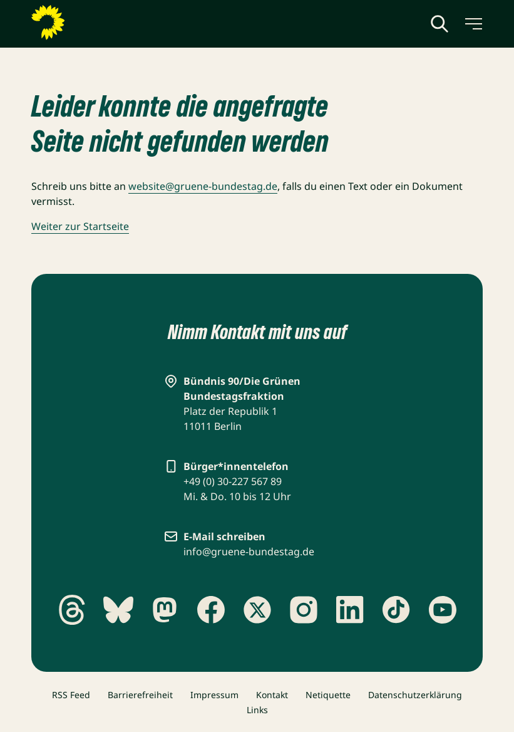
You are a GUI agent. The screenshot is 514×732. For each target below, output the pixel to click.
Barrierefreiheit (140, 695)
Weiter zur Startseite (80, 226)
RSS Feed (71, 695)
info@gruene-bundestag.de (248, 551)
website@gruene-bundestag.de (202, 186)
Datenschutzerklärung (415, 695)
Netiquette (328, 695)
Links (257, 710)
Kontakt (272, 695)
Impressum (214, 695)
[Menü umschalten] (472, 24)
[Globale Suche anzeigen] (439, 23)
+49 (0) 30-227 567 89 (232, 481)
